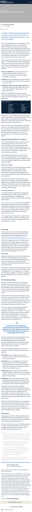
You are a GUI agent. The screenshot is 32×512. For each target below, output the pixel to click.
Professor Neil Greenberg (8, 24)
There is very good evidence (9, 202)
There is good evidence (19, 299)
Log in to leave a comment (17, 506)
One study (26, 393)
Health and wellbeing (9, 509)
